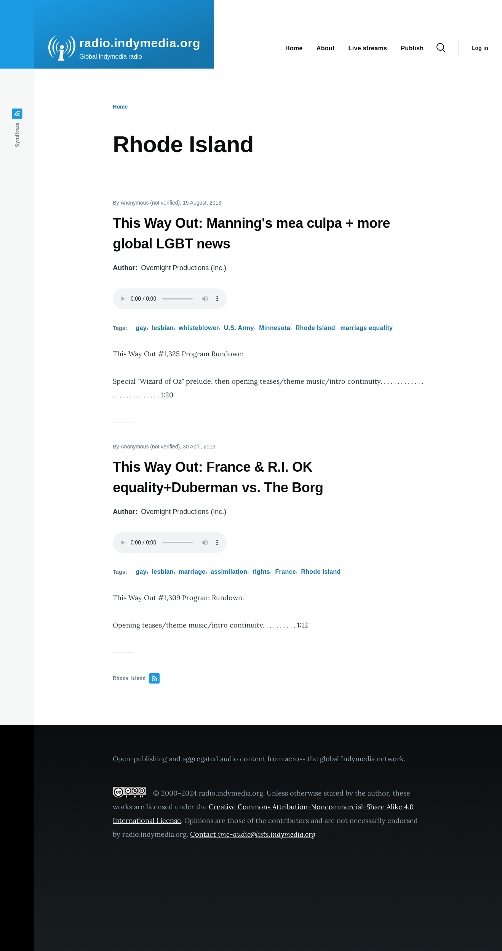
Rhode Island (315, 328)
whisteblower (199, 328)
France (285, 571)
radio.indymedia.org (139, 43)
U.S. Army (239, 328)
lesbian (162, 328)
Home (120, 107)
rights (261, 571)
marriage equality (366, 328)
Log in (480, 48)
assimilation (229, 571)
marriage (192, 571)
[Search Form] (440, 48)
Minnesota (274, 328)
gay (141, 328)
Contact (252, 834)
